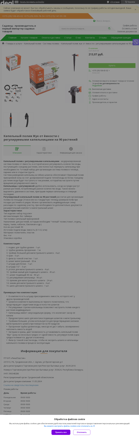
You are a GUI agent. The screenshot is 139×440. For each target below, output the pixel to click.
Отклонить (82, 432)
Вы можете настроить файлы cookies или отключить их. (68, 426)
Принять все (61, 432)
